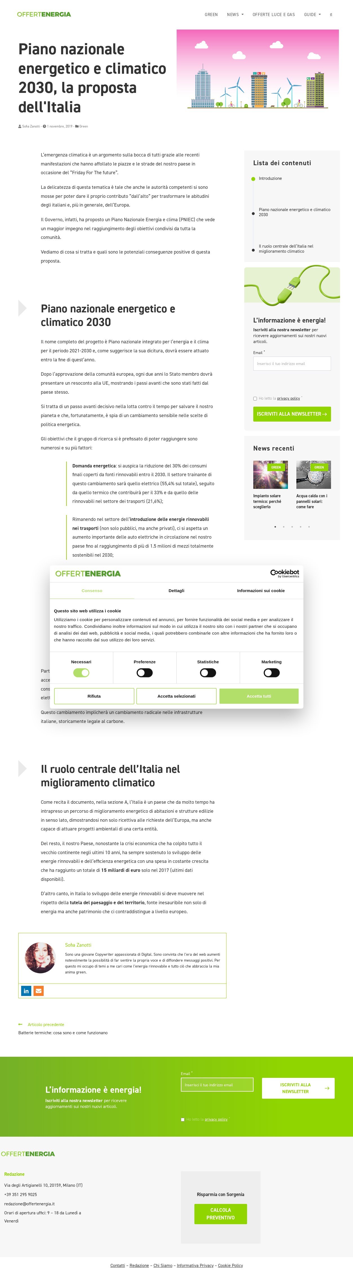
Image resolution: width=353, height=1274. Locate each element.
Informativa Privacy (195, 1265)
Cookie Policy (230, 1265)
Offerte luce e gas (274, 14)
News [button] (233, 14)
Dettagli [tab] (177, 590)
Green (211, 14)
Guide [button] (311, 14)
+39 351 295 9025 (20, 1194)
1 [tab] (275, 527)
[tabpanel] (270, 486)
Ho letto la (281, 398)
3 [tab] (292, 527)
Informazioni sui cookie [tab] (261, 590)
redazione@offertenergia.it (29, 1204)
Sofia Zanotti (31, 126)
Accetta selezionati (176, 696)
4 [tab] (300, 527)
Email (259, 352)
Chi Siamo (163, 1265)
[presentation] (291, 384)
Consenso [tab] (92, 590)
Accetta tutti (259, 696)
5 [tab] (309, 527)
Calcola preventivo (221, 1214)
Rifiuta (94, 696)
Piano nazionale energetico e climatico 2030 (294, 212)
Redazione (14, 1174)
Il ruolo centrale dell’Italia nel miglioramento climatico (286, 249)
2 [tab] (284, 527)
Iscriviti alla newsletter (292, 414)
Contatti (117, 1265)
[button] (331, 15)
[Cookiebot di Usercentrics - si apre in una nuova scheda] (274, 573)
